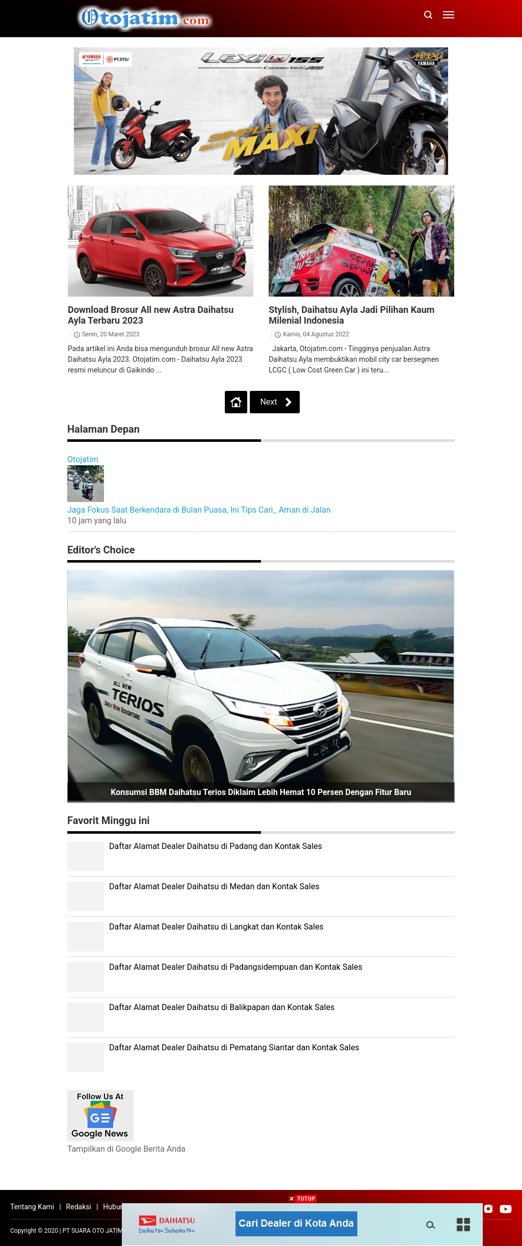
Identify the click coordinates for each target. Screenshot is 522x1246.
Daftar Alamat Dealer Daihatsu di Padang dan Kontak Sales (215, 846)
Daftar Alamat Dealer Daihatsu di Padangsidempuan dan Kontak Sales (235, 967)
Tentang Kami (32, 1207)
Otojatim (82, 459)
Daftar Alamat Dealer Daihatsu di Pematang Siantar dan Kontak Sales (234, 1047)
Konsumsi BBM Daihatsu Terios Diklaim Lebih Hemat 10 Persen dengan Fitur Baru (261, 792)
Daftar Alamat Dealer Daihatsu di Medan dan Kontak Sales (214, 886)
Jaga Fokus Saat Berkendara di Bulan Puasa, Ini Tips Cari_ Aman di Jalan (199, 510)
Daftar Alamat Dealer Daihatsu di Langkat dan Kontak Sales (216, 927)
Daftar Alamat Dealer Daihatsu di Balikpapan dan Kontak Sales (221, 1007)
